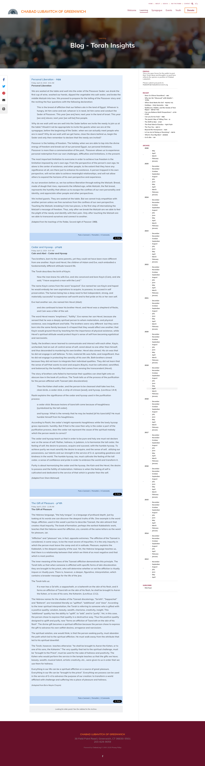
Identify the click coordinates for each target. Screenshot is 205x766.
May (153, 151)
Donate (190, 10)
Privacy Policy (116, 747)
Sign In (165, 3)
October (155, 171)
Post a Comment (84, 235)
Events (169, 10)
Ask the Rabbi (176, 3)
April (153, 153)
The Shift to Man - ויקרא (153, 122)
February (155, 158)
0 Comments (105, 235)
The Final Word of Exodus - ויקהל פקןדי (158, 124)
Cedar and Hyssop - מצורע (46, 247)
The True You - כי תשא (152, 127)
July (153, 179)
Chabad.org (97, 747)
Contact (187, 3)
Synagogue (157, 10)
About (157, 3)
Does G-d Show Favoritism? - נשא (157, 95)
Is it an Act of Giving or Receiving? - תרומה (160, 132)
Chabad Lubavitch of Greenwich (53, 11)
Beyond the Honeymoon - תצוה (156, 130)
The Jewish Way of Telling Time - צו (157, 119)
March (154, 156)
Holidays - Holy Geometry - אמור (156, 105)
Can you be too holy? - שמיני (155, 117)
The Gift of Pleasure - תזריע (46, 503)
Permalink (95, 235)
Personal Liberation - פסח (46, 79)
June (153, 182)
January (155, 161)
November (155, 169)
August (154, 177)
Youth (178, 10)
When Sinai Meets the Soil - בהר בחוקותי (159, 103)
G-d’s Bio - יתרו (150, 137)
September (156, 174)
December (155, 166)
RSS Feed (148, 588)
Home (151, 3)
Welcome (131, 10)
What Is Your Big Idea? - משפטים (156, 135)
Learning (144, 10)
